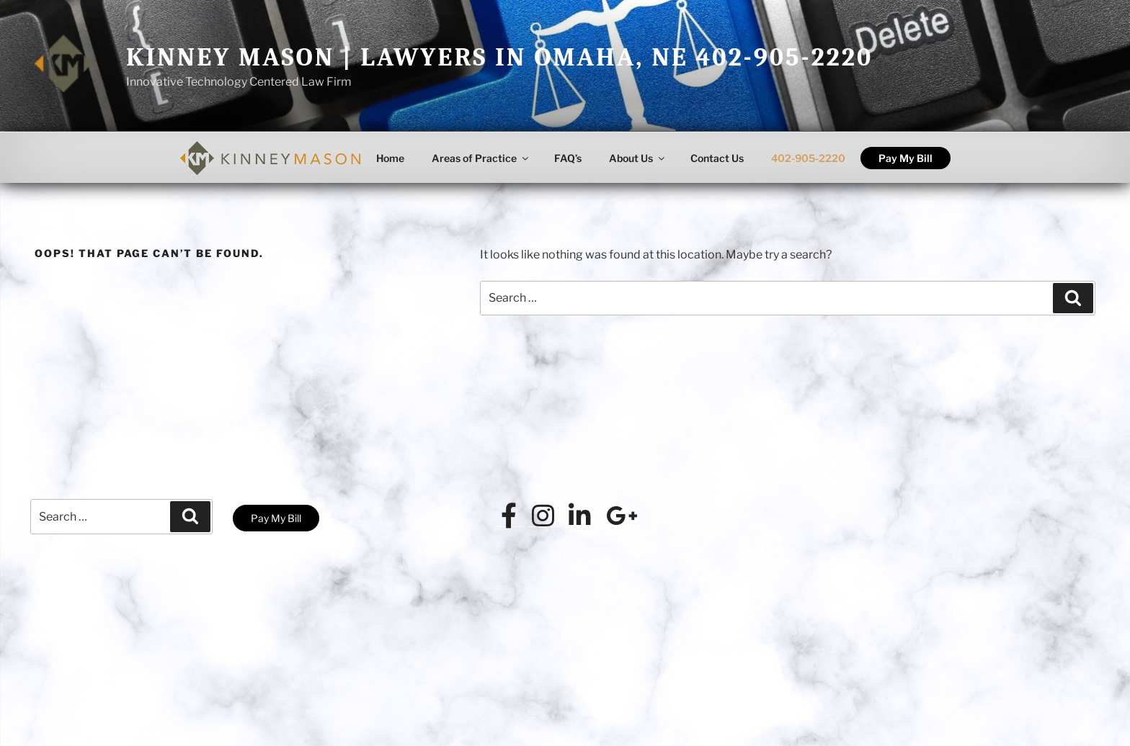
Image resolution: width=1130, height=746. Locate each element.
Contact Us (717, 158)
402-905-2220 (808, 158)
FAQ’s (568, 158)
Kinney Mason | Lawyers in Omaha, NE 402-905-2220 (499, 57)
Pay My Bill (905, 158)
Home (390, 158)
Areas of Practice (481, 158)
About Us (638, 158)
